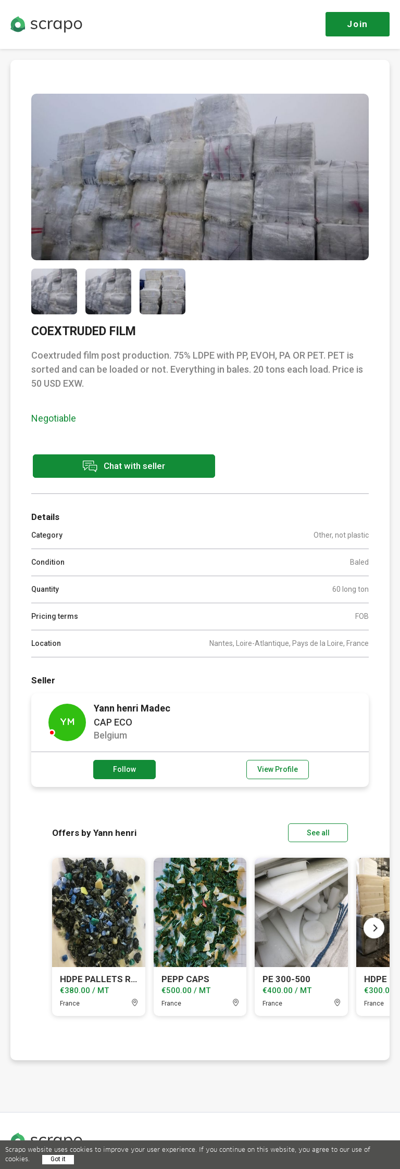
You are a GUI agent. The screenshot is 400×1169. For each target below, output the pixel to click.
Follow (124, 769)
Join (357, 24)
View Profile (277, 769)
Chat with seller (124, 466)
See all (318, 833)
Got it (58, 1159)
